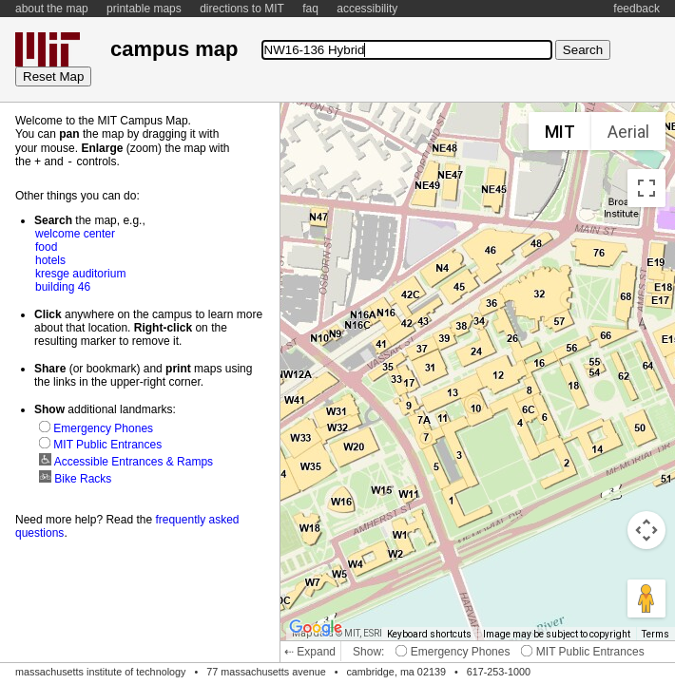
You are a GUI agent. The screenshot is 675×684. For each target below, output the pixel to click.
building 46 (62, 286)
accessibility (367, 8)
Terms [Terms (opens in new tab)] (655, 634)
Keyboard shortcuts (429, 634)
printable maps (144, 8)
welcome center (75, 232)
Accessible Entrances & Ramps (126, 460)
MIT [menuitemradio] (560, 132)
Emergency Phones (452, 651)
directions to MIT (242, 8)
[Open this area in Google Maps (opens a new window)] (315, 628)
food (46, 246)
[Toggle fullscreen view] (646, 188)
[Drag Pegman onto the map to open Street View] (646, 599)
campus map (174, 49)
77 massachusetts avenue (265, 671)
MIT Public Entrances (582, 651)
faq (310, 8)
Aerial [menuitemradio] (628, 132)
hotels (50, 259)
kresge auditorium (80, 272)
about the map (51, 8)
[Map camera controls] (646, 530)
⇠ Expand (310, 651)
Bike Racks (75, 477)
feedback (636, 8)
